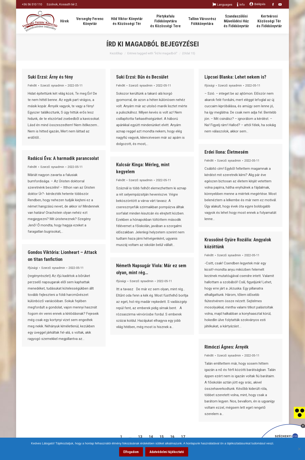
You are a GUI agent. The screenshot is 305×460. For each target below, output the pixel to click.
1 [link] (121, 437)
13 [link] (140, 437)
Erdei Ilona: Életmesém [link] (226, 152)
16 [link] (172, 437)
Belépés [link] (257, 4)
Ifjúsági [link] (209, 85)
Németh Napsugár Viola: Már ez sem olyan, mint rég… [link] (151, 269)
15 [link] (161, 437)
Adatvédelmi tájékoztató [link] (166, 452)
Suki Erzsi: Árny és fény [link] (50, 77)
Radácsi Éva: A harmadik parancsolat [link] (63, 158)
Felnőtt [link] (32, 85)
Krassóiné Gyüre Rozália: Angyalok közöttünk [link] (237, 243)
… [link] (130, 437)
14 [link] (151, 437)
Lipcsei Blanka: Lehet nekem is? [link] (235, 77)
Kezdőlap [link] (116, 53)
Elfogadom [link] (131, 452)
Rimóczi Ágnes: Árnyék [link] (226, 347)
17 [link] (183, 437)
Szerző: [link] (52, 85)
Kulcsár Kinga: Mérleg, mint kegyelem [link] (143, 168)
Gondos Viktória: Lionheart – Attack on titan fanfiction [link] (62, 255)
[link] (299, 412)
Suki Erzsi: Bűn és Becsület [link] (142, 77)
